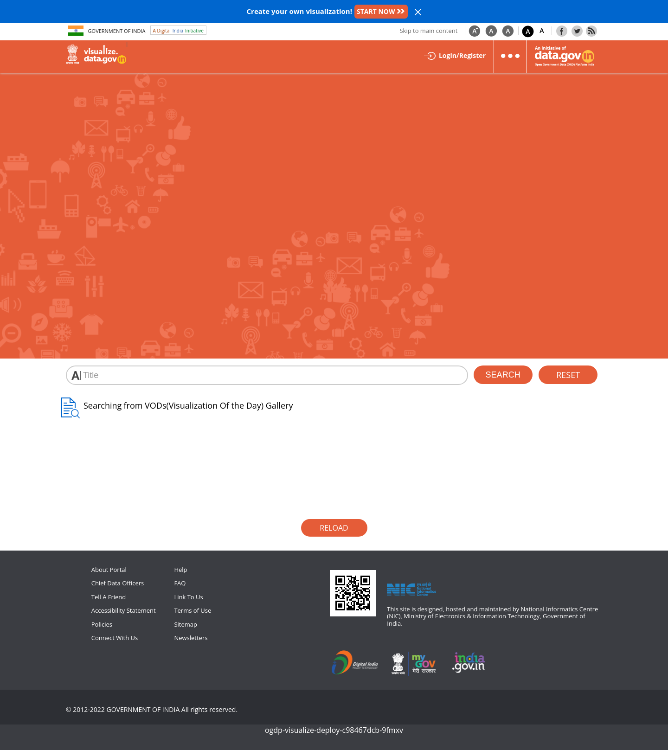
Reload (334, 528)
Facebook (561, 30)
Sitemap (185, 624)
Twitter (577, 30)
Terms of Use (192, 610)
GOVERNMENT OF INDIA (143, 709)
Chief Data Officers (117, 583)
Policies (101, 624)
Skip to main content (428, 30)
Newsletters (190, 638)
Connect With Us (114, 638)
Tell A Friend (108, 597)
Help (180, 569)
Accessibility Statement (123, 610)
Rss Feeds (591, 30)
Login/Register (462, 55)
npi (470, 663)
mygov (413, 663)
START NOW (376, 11)
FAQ (180, 583)
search (503, 374)
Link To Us (188, 597)
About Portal (109, 569)
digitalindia (357, 663)
